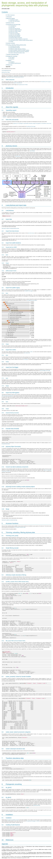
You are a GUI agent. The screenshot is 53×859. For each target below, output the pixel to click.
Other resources (10, 15)
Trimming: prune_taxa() (14, 46)
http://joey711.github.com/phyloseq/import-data (10, 228)
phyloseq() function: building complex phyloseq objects (21, 40)
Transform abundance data (12, 54)
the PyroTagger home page (45, 370)
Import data (12, 27)
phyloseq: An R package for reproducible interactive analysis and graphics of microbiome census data (32, 123)
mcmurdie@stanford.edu (6, 70)
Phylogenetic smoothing (11, 56)
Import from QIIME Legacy (15, 31)
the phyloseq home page (45, 81)
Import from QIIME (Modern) (15, 29)
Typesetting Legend (13, 19)
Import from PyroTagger (14, 33)
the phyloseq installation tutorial (13, 819)
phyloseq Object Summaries (15, 37)
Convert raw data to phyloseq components (18, 38)
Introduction (9, 16)
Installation (8, 60)
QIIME (3, 289)
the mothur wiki (27, 352)
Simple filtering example (14, 47)
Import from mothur (13, 32)
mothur (31, 351)
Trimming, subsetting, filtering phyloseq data (16, 44)
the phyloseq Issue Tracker (23, 84)
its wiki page (25, 359)
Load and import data (13, 24)
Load (12, 25)
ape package (32, 150)
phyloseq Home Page (6, 72)
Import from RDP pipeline (14, 35)
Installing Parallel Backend (15, 63)
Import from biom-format (14, 28)
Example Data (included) (14, 36)
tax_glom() (11, 57)
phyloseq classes (10, 22)
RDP (15, 394)
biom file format (31, 233)
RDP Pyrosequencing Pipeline (7, 395)
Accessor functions (10, 43)
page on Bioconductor (18, 82)
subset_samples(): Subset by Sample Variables (19, 50)
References (9, 64)
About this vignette (10, 18)
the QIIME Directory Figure (32, 300)
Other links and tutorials (14, 21)
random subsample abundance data (17, 52)
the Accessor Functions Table (20, 527)
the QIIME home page (28, 290)
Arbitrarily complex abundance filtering (17, 48)
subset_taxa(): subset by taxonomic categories (19, 51)
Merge (11, 41)
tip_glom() (11, 58)
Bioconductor (17, 156)
